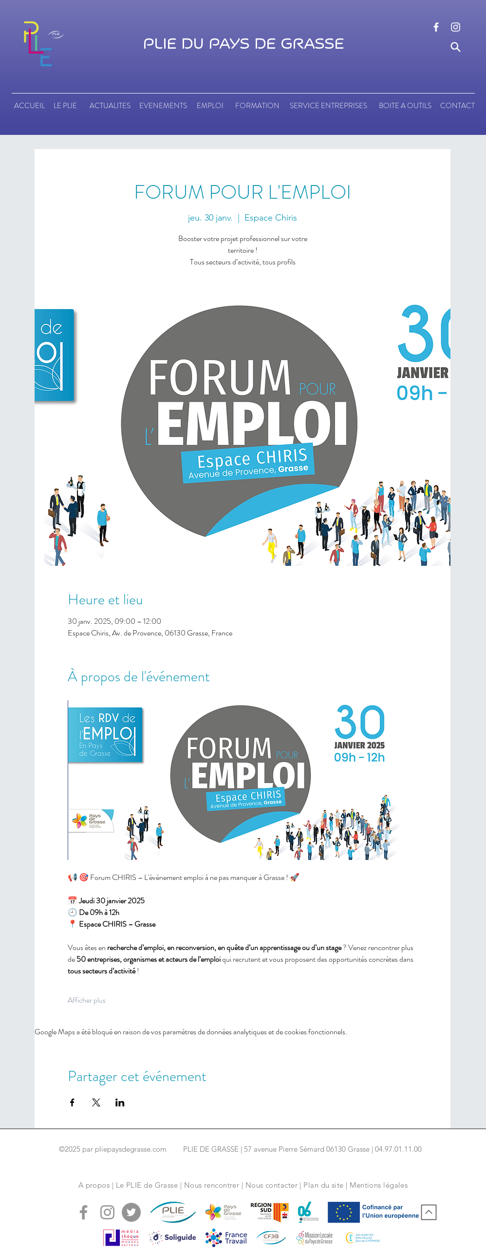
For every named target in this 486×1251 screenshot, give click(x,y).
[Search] (455, 47)
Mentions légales (379, 1185)
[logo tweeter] (131, 1212)
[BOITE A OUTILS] (405, 105)
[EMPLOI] (209, 105)
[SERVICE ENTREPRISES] (328, 105)
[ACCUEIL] (29, 105)
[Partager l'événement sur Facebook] (72, 1102)
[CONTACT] (457, 105)
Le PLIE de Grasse (147, 1185)
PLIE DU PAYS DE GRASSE (243, 44)
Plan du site (323, 1185)
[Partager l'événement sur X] (96, 1102)
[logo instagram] (455, 27)
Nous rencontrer (212, 1185)
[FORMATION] (257, 105)
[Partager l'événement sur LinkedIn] (120, 1102)
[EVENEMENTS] (163, 105)
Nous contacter (271, 1185)
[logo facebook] (436, 27)
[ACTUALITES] (110, 105)
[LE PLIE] (65, 105)
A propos (94, 1185)
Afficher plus (87, 1000)
